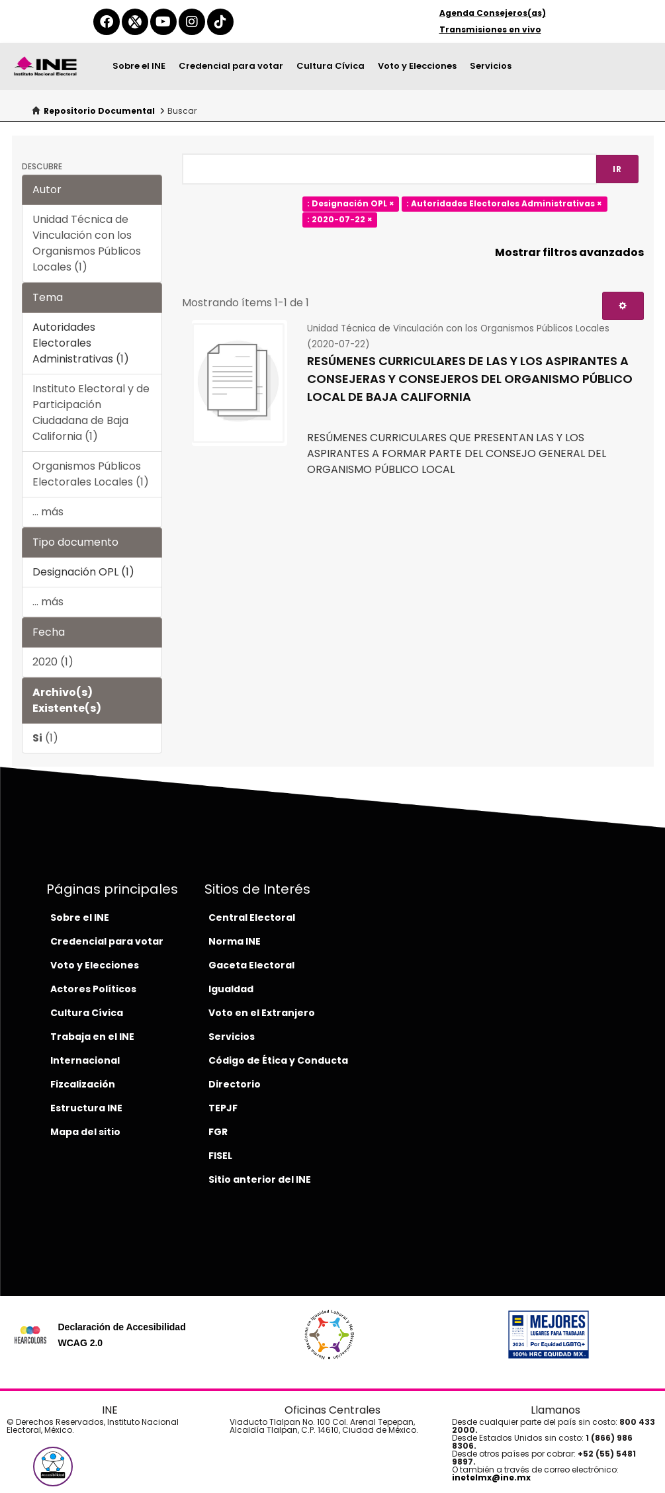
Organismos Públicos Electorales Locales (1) (90, 474)
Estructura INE (86, 1108)
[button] (53, 1466)
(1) (45, 738)
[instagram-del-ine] (192, 22)
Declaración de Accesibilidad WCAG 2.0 (121, 1335)
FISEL (220, 1155)
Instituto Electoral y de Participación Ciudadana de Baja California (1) (91, 412)
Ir (617, 169)
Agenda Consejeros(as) (492, 13)
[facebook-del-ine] (106, 22)
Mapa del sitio (85, 1131)
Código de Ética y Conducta (278, 1060)
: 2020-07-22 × (340, 219)
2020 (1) (52, 661)
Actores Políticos (93, 989)
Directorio (234, 1084)
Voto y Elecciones (417, 66)
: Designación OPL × (350, 203)
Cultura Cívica (330, 66)
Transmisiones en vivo (490, 29)
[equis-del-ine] (135, 22)
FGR (218, 1131)
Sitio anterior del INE (259, 1179)
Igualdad (230, 989)
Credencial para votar (231, 66)
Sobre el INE (138, 66)
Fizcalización (82, 1084)
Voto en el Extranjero (261, 1012)
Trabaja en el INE (92, 1036)
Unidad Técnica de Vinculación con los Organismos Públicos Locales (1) (86, 243)
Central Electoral (251, 917)
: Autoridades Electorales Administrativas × (504, 203)
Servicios (490, 66)
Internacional (85, 1060)
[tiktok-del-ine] (220, 22)
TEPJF (223, 1108)
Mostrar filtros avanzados (569, 252)
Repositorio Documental (99, 110)
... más (48, 511)
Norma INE (234, 941)
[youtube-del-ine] (163, 22)
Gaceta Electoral (251, 965)
